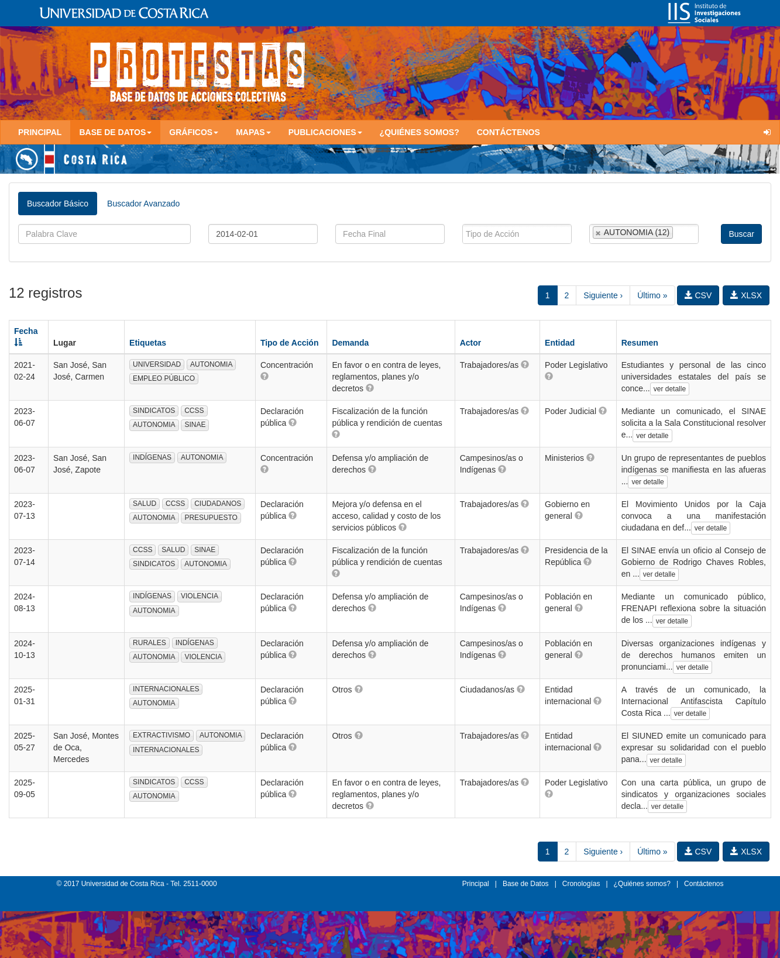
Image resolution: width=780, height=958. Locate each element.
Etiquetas (147, 342)
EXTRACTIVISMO (161, 735)
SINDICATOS (154, 410)
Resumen (639, 342)
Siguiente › (603, 295)
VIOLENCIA (199, 596)
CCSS (194, 410)
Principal (39, 132)
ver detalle (670, 389)
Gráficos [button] (193, 132)
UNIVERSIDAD (157, 364)
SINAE (194, 425)
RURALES (149, 643)
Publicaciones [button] (325, 132)
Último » (652, 295)
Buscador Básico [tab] (57, 203)
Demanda (350, 342)
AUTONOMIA (211, 364)
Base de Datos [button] (115, 132)
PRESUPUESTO (210, 518)
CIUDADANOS (217, 503)
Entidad (560, 342)
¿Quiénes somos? (419, 132)
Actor (471, 342)
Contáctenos (508, 132)
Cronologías (581, 884)
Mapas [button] (253, 132)
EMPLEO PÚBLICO (164, 378)
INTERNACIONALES (166, 689)
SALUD (144, 503)
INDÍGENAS (152, 457)
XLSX (746, 295)
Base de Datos (526, 884)
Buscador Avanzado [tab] (143, 203)
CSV (698, 295)
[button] (264, 376)
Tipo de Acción (289, 342)
